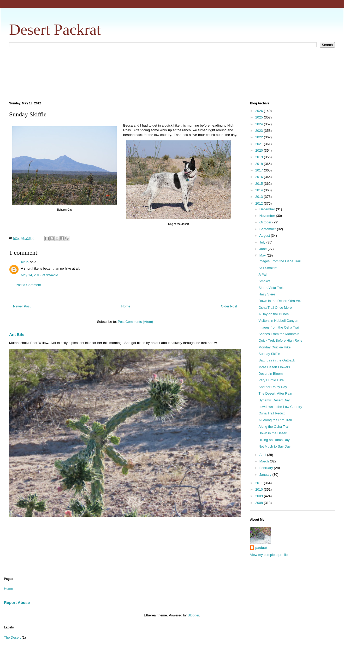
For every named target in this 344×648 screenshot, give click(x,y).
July (262, 242)
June (263, 249)
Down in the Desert (272, 433)
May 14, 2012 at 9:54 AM (39, 275)
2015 (259, 184)
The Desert (12, 637)
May (263, 255)
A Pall (262, 274)
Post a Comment (28, 285)
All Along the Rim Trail (275, 420)
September (268, 229)
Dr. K (25, 262)
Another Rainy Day (272, 387)
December (267, 209)
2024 (259, 124)
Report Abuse (17, 602)
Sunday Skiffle (269, 354)
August (265, 235)
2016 (259, 177)
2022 (259, 137)
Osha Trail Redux (271, 413)
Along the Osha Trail (273, 427)
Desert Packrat (55, 29)
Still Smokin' (267, 268)
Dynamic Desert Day (273, 400)
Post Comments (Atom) (135, 322)
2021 (259, 144)
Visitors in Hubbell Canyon (278, 321)
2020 (259, 150)
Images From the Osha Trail (279, 261)
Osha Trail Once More (275, 308)
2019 (259, 157)
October (265, 222)
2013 (259, 197)
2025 (259, 117)
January (265, 475)
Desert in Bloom (270, 374)
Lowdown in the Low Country (280, 407)
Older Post (229, 306)
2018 (259, 164)
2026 (259, 111)
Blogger (193, 615)
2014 (259, 190)
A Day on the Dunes (273, 314)
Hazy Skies (266, 294)
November (267, 216)
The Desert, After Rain (275, 393)
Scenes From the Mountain (278, 334)
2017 (259, 170)
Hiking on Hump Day (273, 440)
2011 (259, 483)
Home (126, 306)
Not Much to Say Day (274, 446)
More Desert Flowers (274, 367)
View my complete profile (269, 555)
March (264, 461)
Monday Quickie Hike (274, 347)
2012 (259, 203)
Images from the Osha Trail (278, 327)
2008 (259, 503)
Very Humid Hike (271, 380)
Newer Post (22, 306)
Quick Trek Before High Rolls (280, 340)
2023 (259, 131)
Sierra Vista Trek (270, 288)
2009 (259, 496)
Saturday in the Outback (276, 360)
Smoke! (264, 281)
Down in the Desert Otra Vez (279, 301)
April (263, 455)
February (266, 468)
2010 (259, 489)
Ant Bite (16, 334)
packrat (261, 548)
